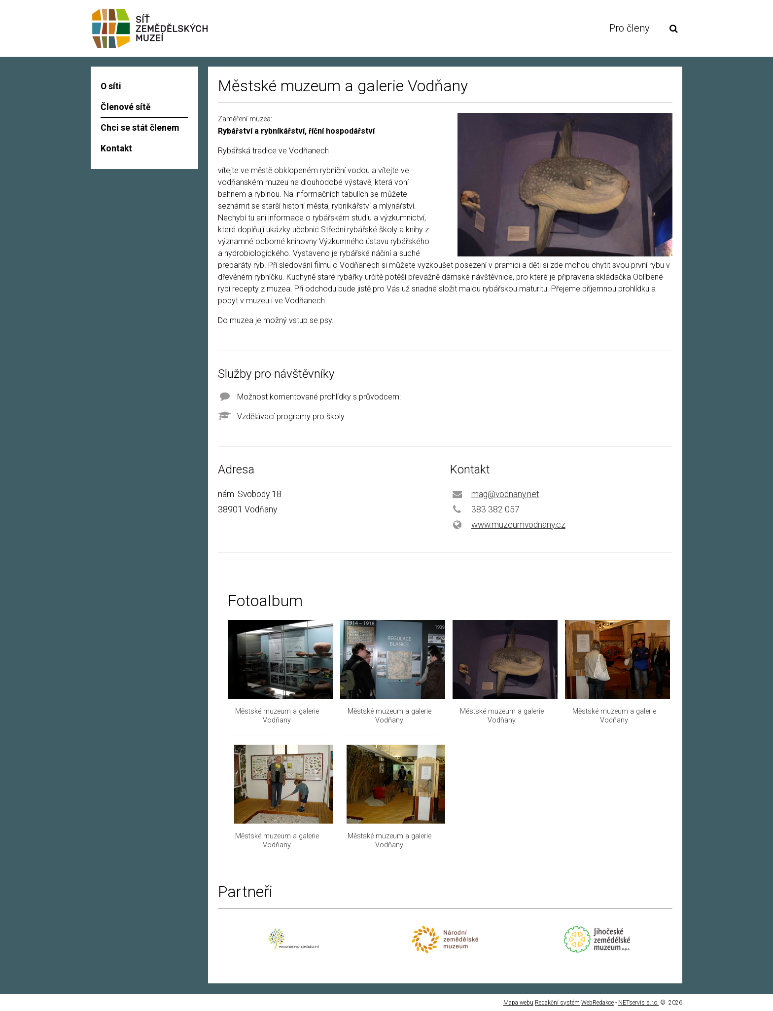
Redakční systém (557, 1002)
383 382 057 (495, 509)
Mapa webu (518, 1002)
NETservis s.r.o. (638, 1002)
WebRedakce (597, 1002)
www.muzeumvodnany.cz (518, 525)
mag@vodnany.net (505, 494)
